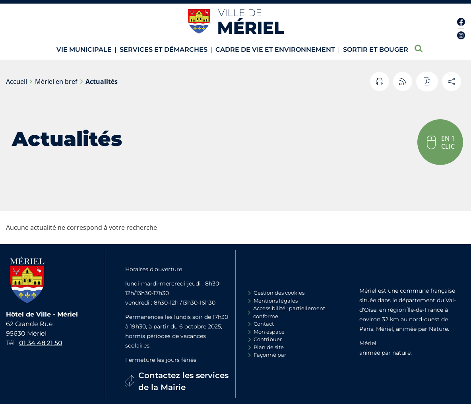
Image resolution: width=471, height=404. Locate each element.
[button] (440, 142)
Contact (264, 323)
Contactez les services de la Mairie (183, 381)
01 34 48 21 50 (40, 343)
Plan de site (269, 347)
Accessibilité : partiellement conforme (289, 312)
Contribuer (268, 339)
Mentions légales (276, 300)
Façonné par (270, 355)
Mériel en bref (56, 81)
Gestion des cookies (279, 292)
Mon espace (269, 331)
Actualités (101, 81)
